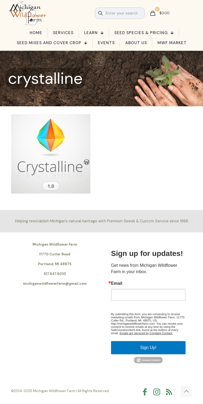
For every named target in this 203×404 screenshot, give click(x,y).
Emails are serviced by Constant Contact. (146, 333)
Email (116, 283)
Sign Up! (148, 347)
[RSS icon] (170, 392)
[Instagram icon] (158, 392)
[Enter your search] (120, 13)
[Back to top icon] (186, 391)
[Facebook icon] (146, 392)
